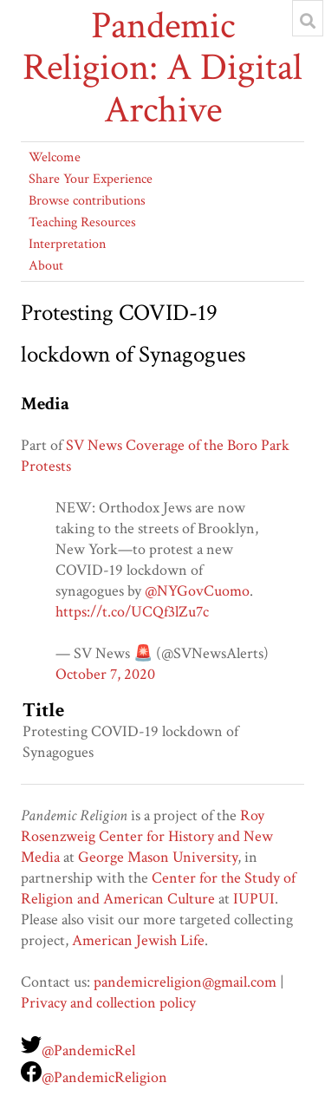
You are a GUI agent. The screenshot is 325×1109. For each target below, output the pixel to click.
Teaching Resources (82, 222)
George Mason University (157, 857)
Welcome (55, 157)
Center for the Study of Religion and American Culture (158, 888)
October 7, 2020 (105, 674)
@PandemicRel (88, 1050)
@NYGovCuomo (197, 591)
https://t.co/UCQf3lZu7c (132, 612)
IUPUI (254, 899)
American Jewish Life (138, 940)
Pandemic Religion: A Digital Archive (162, 68)
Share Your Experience (91, 179)
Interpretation (67, 244)
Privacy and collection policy (108, 1003)
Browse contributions (87, 201)
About (46, 266)
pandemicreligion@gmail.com (185, 982)
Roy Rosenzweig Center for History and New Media (147, 836)
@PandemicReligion (104, 1077)
